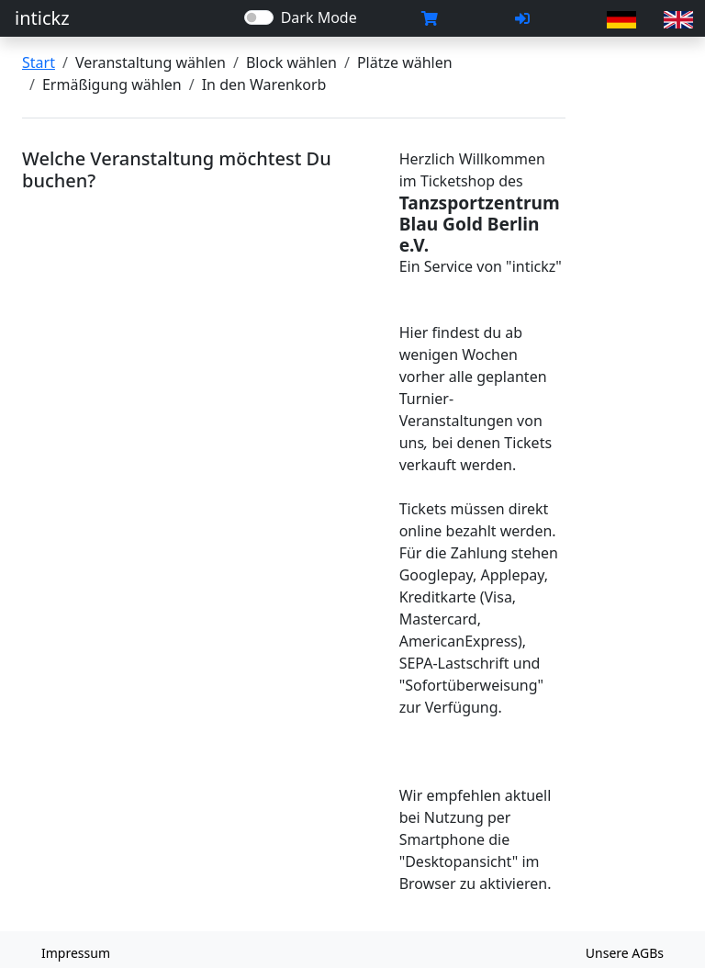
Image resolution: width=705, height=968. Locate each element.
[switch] (259, 17)
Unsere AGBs (625, 953)
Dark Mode (319, 17)
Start (38, 62)
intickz (42, 18)
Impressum (75, 953)
